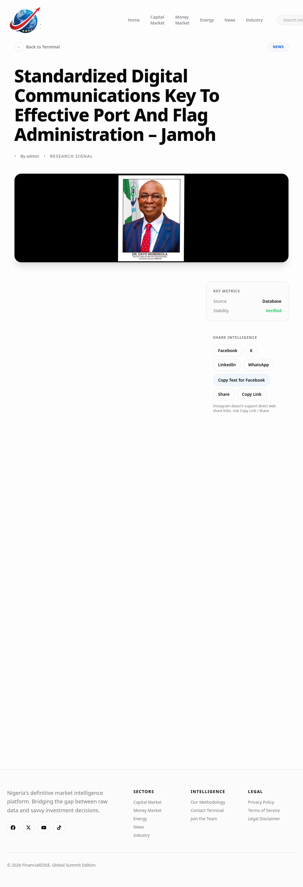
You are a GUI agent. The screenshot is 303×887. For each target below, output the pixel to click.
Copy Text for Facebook (241, 380)
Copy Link (252, 394)
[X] (28, 828)
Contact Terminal (207, 810)
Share (224, 394)
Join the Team (204, 818)
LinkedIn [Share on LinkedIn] (227, 364)
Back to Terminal (37, 47)
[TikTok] (59, 828)
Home (134, 20)
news (278, 46)
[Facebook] (13, 828)
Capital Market (157, 20)
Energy (207, 20)
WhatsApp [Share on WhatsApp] (258, 364)
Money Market (182, 20)
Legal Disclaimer (264, 818)
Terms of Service (264, 810)
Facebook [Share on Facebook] (227, 350)
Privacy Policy (261, 802)
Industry (254, 20)
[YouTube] (44, 828)
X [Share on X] (251, 350)
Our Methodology (208, 802)
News (230, 20)
